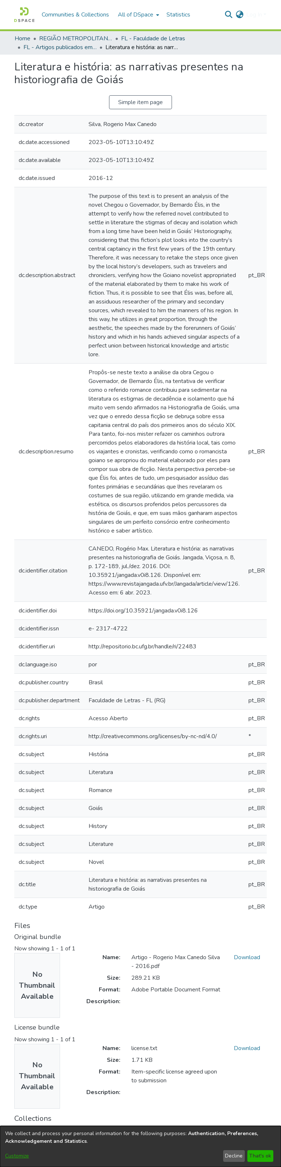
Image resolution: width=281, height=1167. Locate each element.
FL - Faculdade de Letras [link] (153, 38)
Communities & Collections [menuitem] (75, 15)
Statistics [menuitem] (178, 15)
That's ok (260, 1155)
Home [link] (22, 38)
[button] (24, 14)
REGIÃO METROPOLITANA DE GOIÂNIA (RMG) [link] (75, 38)
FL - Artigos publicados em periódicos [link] (60, 47)
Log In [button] (254, 15)
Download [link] (247, 957)
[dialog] (140, 1146)
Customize (17, 1155)
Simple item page (140, 102)
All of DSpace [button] (135, 15)
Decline (234, 1155)
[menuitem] (137, 14)
